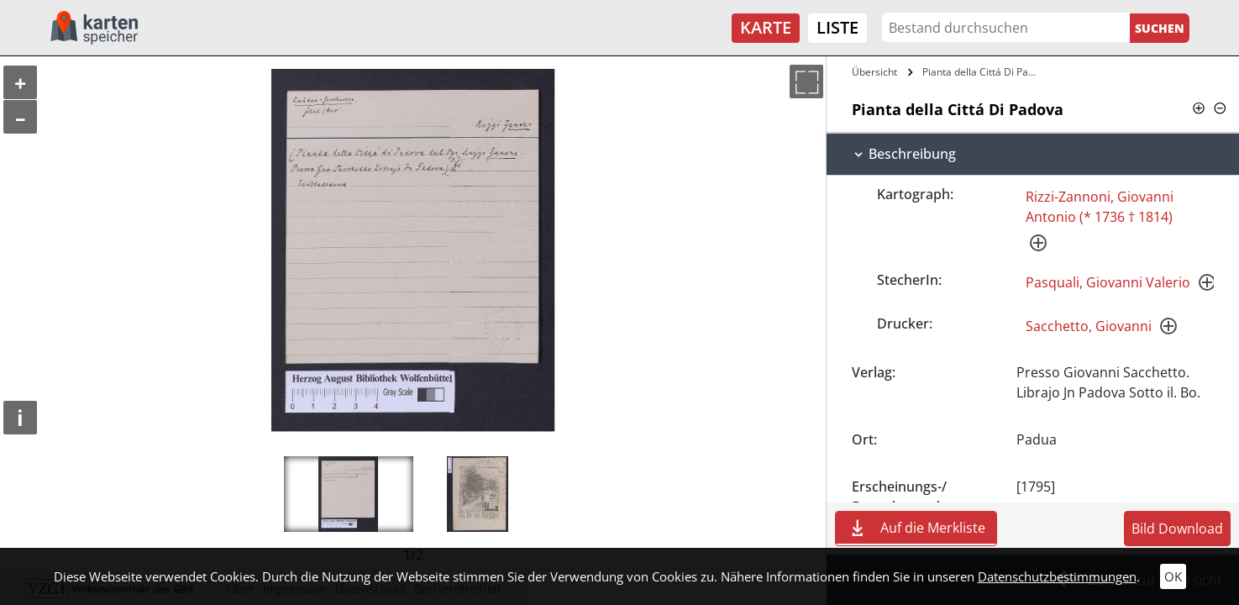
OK (1173, 576)
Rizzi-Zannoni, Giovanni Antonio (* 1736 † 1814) (1099, 206)
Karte (765, 27)
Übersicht (874, 72)
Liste (837, 27)
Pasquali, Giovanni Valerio (1108, 282)
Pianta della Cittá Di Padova (981, 72)
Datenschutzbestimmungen (1057, 576)
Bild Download (1177, 528)
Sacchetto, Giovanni (1089, 326)
